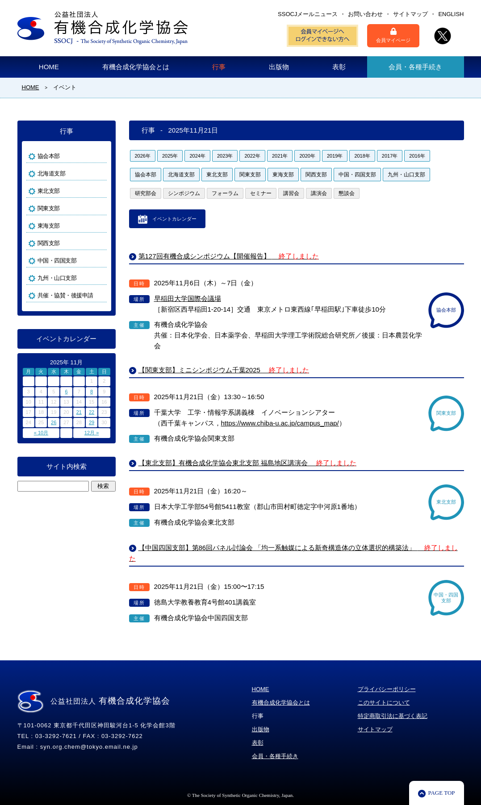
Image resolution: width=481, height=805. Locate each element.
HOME (49, 67)
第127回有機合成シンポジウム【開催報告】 (228, 256)
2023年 (225, 155)
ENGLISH (451, 14)
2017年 (389, 155)
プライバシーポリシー (387, 689)
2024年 (197, 155)
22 (91, 412)
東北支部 (217, 174)
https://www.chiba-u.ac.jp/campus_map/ (280, 423)
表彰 (339, 67)
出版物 (279, 67)
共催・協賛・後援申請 (65, 295)
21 (79, 412)
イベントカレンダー (174, 218)
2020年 (307, 155)
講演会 (319, 193)
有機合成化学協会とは (135, 67)
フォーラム (225, 193)
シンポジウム (184, 193)
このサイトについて (384, 702)
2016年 (417, 155)
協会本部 (145, 174)
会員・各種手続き (415, 67)
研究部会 (145, 193)
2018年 (362, 155)
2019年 (335, 155)
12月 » (91, 432)
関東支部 (250, 174)
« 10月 (41, 432)
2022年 (252, 155)
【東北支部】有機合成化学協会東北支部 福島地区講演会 (247, 463)
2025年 (170, 155)
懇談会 (347, 193)
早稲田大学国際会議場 (187, 298)
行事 (219, 67)
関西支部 (316, 174)
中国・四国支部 (357, 174)
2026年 (143, 155)
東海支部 (283, 174)
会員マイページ (393, 35)
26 (53, 422)
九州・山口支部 (406, 174)
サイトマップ (410, 14)
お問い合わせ (365, 14)
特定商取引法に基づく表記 (392, 716)
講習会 (291, 193)
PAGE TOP (441, 792)
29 (91, 422)
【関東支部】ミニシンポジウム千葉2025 (224, 370)
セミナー (261, 193)
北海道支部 (181, 174)
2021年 (280, 155)
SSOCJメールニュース (308, 14)
